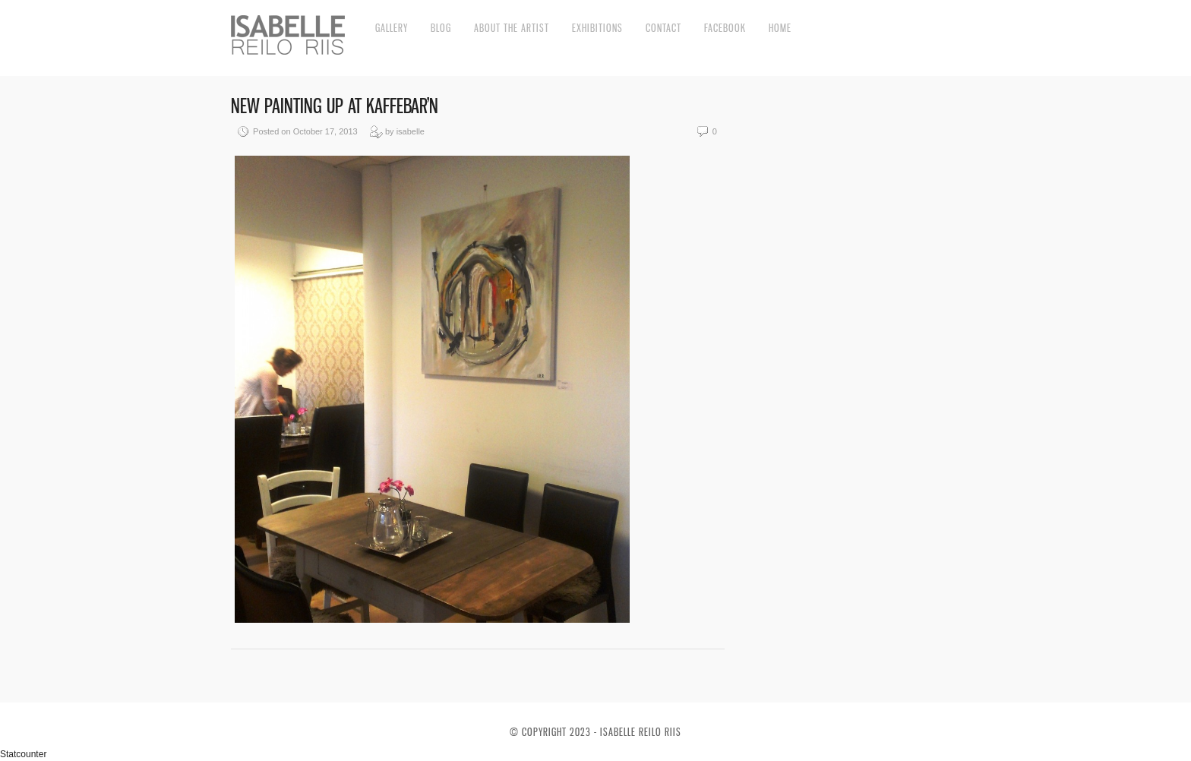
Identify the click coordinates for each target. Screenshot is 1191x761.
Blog (441, 27)
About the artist (511, 27)
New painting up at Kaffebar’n (334, 106)
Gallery (391, 27)
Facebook (725, 27)
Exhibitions (597, 27)
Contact (663, 27)
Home (780, 27)
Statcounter (23, 754)
